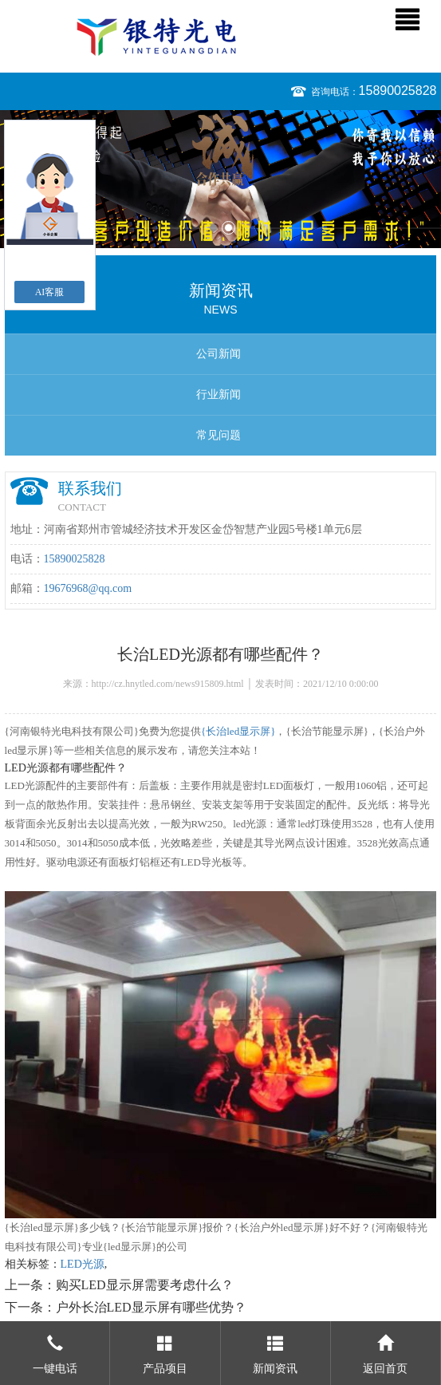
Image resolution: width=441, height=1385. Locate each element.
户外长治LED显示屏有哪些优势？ (151, 1307)
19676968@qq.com (88, 588)
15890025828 (398, 90)
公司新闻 (218, 354)
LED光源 (82, 1264)
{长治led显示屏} (238, 731)
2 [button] (228, 227)
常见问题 (218, 435)
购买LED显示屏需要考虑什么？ (145, 1285)
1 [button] (213, 227)
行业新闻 (218, 395)
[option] (220, 179)
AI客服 (50, 292)
